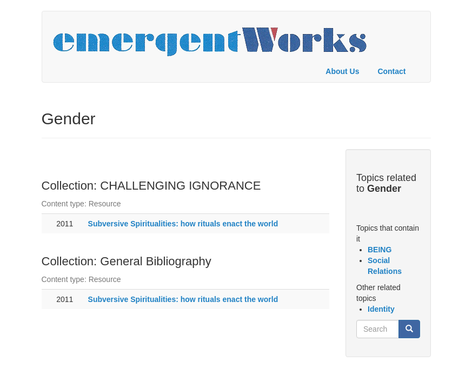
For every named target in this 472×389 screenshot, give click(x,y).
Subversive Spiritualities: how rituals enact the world (183, 223)
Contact (391, 71)
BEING (379, 249)
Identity (381, 309)
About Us (342, 71)
